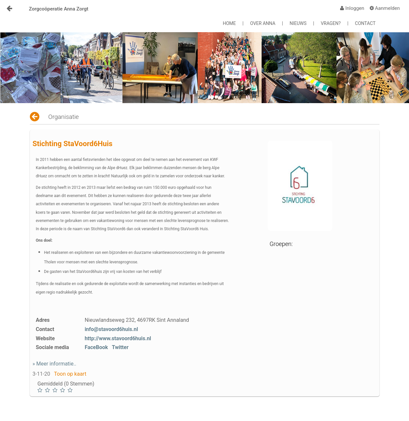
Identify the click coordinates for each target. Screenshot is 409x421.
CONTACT (365, 23)
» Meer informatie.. (54, 364)
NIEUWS (298, 23)
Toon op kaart (70, 374)
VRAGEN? (331, 23)
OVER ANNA (262, 23)
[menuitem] (352, 8)
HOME (229, 23)
